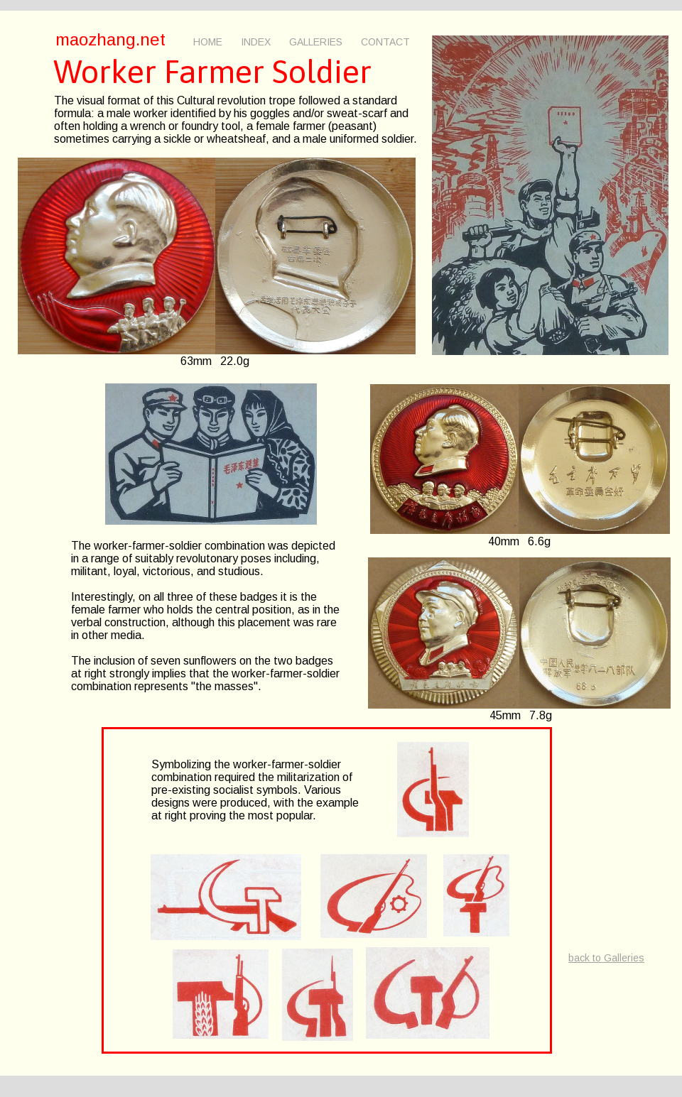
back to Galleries (606, 958)
